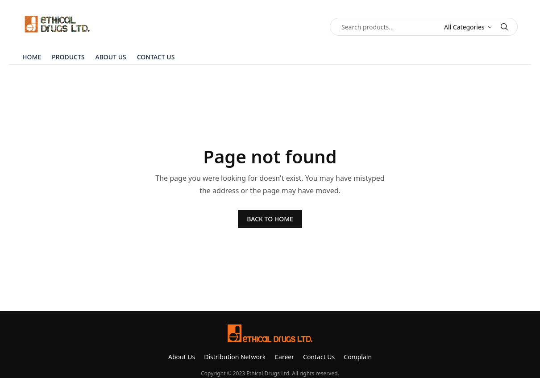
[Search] (504, 26)
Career (284, 357)
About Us (111, 57)
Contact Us (156, 57)
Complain (358, 357)
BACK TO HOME (270, 219)
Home (31, 57)
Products (68, 57)
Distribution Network (235, 357)
